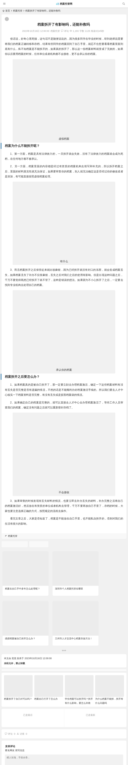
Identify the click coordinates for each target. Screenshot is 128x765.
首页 (7, 10)
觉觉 (14, 592)
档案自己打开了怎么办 (46, 633)
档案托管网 (66, 3)
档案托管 (17, 10)
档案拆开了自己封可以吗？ (18, 633)
